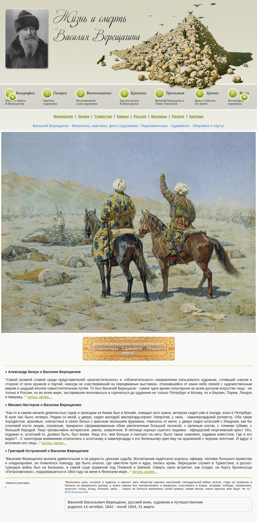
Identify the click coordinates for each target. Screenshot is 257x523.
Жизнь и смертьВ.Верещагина (15, 102)
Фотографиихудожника (236, 102)
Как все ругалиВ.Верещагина (129, 102)
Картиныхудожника (50, 102)
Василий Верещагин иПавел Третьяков (169, 102)
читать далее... (39, 397)
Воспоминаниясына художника (86, 102)
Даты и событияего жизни (205, 102)
